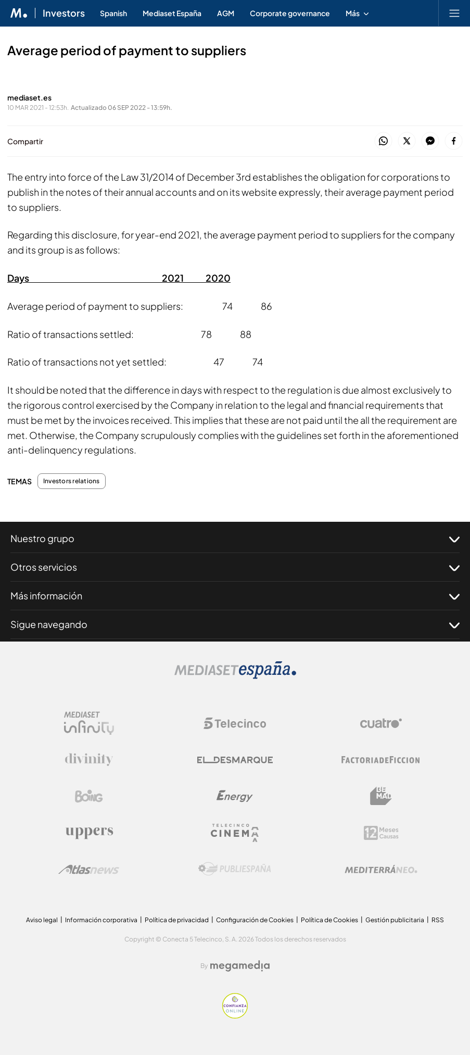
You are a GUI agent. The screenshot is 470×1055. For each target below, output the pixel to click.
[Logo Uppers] (89, 833)
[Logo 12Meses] (381, 833)
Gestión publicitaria (394, 920)
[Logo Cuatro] (381, 723)
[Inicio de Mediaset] (19, 13)
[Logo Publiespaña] (234, 869)
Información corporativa (101, 920)
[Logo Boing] (89, 796)
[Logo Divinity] (89, 760)
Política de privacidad (177, 920)
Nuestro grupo (235, 538)
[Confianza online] (235, 1016)
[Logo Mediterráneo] (381, 869)
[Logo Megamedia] (240, 965)
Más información (235, 595)
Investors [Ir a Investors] (64, 13)
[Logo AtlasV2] (88, 869)
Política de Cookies (329, 920)
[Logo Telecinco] (235, 723)
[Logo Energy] (235, 796)
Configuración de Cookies (255, 920)
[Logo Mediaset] (235, 676)
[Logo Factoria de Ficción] (381, 760)
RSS (437, 920)
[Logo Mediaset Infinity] (89, 723)
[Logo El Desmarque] (235, 760)
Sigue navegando (235, 624)
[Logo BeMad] (381, 796)
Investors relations (71, 481)
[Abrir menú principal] (454, 13)
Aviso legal (42, 920)
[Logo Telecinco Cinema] (235, 833)
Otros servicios (235, 567)
